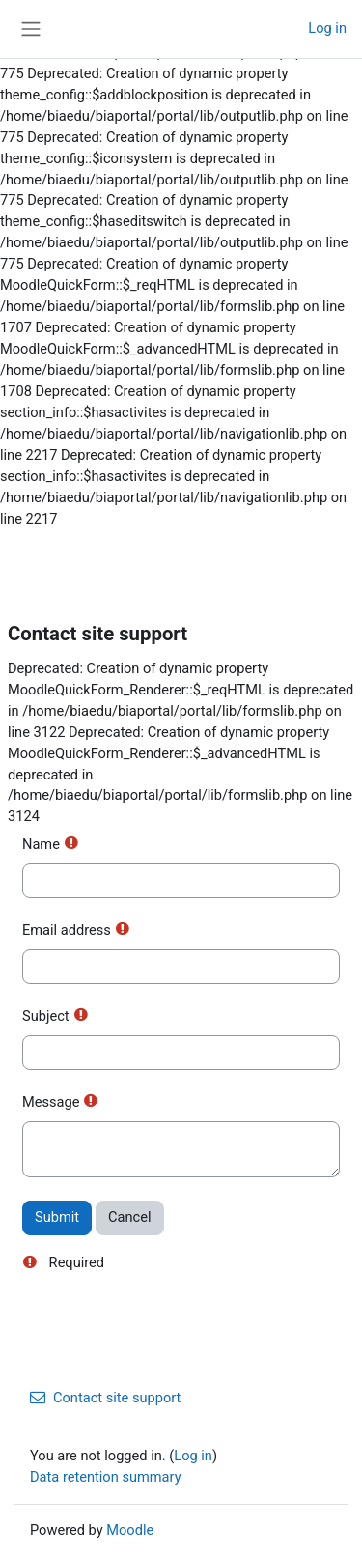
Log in (327, 28)
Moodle (129, 1530)
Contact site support (105, 1397)
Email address (66, 930)
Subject (46, 1016)
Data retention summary (105, 1477)
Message (50, 1102)
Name (41, 844)
